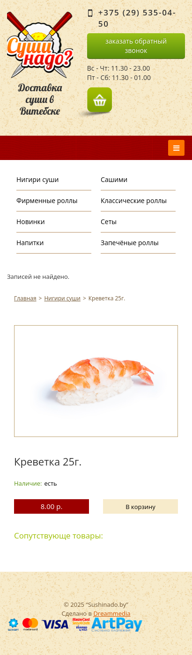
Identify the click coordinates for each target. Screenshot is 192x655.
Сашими (114, 179)
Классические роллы (134, 200)
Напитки (30, 242)
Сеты (109, 221)
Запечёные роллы (130, 242)
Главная (25, 298)
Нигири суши (37, 179)
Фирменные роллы (46, 200)
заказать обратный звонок (136, 45)
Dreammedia (111, 613)
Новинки (30, 221)
